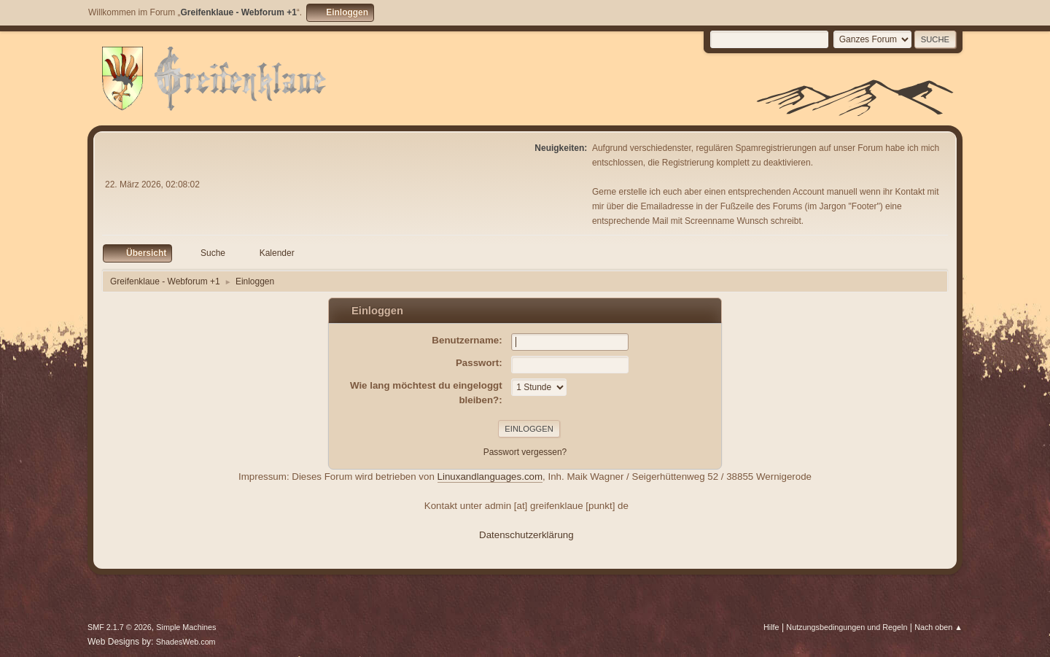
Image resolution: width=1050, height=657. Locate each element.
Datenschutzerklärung (526, 534)
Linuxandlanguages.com (490, 476)
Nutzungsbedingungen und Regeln (846, 627)
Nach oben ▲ (938, 627)
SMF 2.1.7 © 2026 (120, 627)
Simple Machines (186, 627)
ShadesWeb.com (186, 641)
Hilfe (771, 627)
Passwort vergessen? (525, 452)
